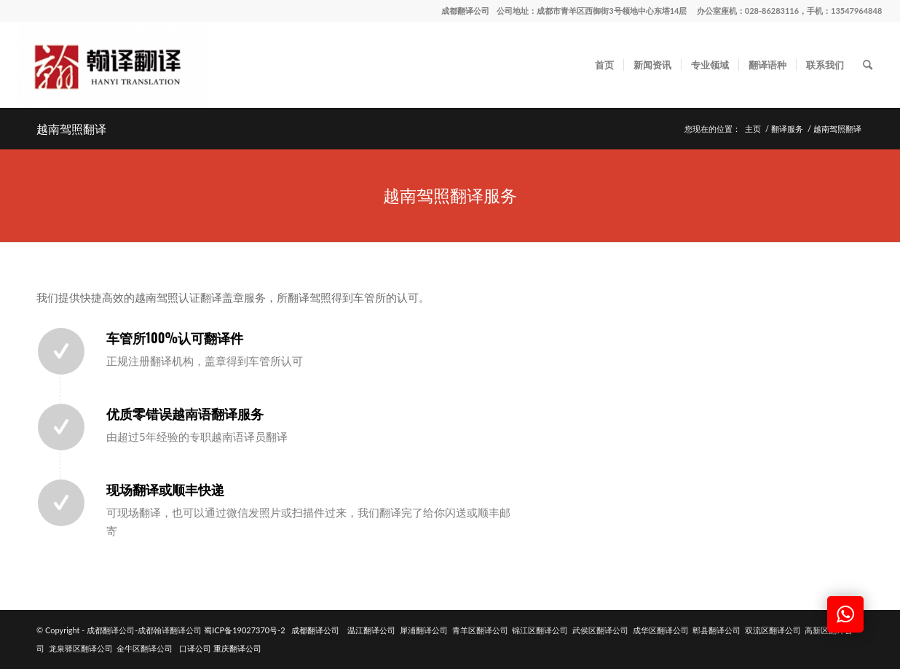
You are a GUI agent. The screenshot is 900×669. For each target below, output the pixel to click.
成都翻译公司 (465, 10)
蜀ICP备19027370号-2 (244, 630)
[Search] (867, 65)
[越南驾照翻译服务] (450, 195)
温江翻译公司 (371, 630)
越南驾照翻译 (71, 128)
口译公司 (195, 648)
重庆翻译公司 (237, 648)
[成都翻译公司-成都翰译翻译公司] (113, 65)
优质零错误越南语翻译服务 (185, 413)
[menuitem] (604, 65)
